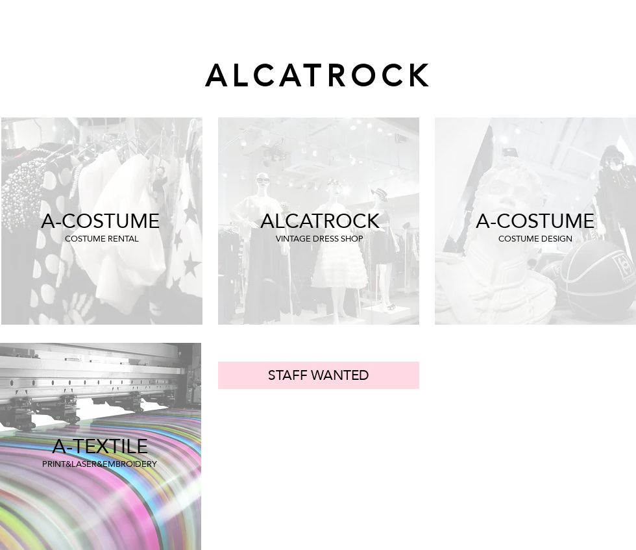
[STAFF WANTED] (318, 375)
